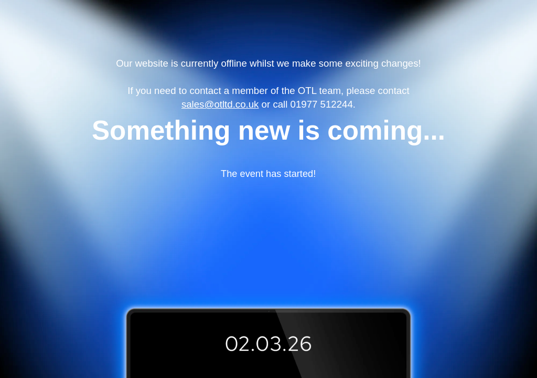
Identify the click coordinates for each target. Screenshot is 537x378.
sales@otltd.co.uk (220, 104)
